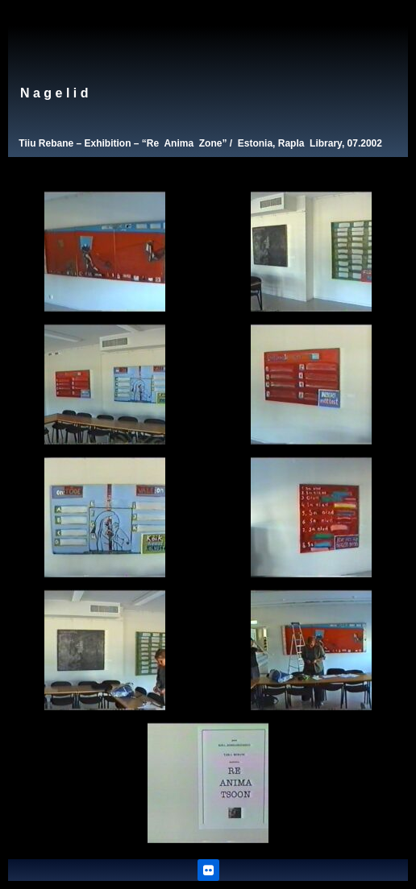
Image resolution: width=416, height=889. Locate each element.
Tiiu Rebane (46, 143)
